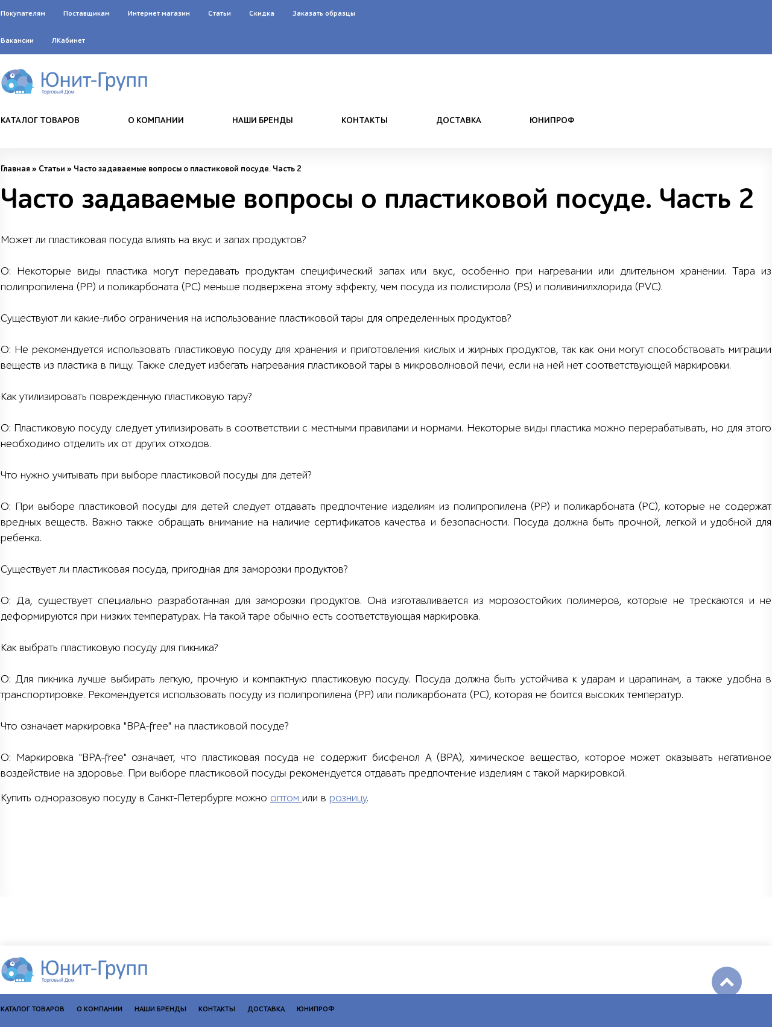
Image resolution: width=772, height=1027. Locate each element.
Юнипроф (552, 121)
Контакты (364, 121)
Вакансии (17, 40)
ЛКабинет (68, 40)
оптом (286, 798)
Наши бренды (262, 121)
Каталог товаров (40, 121)
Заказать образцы (324, 13)
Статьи (219, 13)
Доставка (458, 121)
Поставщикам (86, 13)
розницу (348, 798)
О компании (156, 121)
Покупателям (23, 13)
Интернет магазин (159, 13)
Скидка (261, 13)
